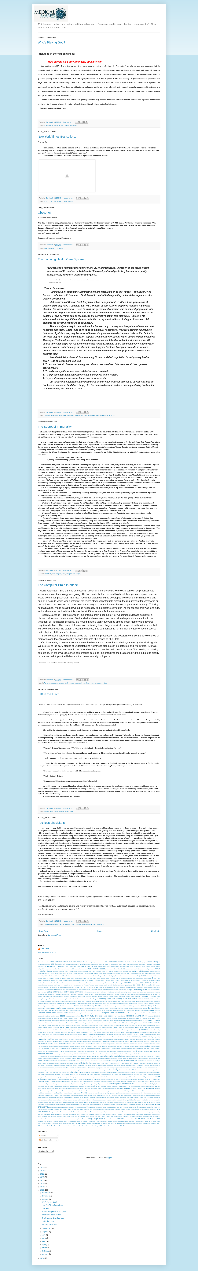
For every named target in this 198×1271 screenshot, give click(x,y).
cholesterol (53, 987)
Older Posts (155, 931)
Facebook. (82, 1018)
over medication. (155, 1072)
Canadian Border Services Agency (130, 980)
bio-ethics (157, 976)
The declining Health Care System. (61, 259)
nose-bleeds (85, 1070)
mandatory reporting (116, 1051)
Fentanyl (40, 1023)
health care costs (51, 1034)
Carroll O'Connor (155, 983)
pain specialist (123, 1074)
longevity (59, 574)
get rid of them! (125, 1027)
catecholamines (42, 985)
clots (51, 989)
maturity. (70, 1054)
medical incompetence (131, 1056)
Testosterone (72, 1114)
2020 (42, 1174)
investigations (88, 1046)
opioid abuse (74, 1072)
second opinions (78, 1100)
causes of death (52, 985)
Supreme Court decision (147, 1109)
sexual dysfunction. (108, 1102)
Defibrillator (48, 1001)
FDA (135, 1021)
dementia (61, 1001)
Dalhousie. (153, 996)
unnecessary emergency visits (90, 1121)
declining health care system (126, 999)
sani (145, 1097)
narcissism (43, 1067)
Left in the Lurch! (49, 694)
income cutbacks (155, 1041)
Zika (121, 1126)
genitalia (74, 1027)
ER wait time (42, 1016)
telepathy (157, 1112)
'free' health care (56, 962)
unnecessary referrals (106, 1121)
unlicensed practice (74, 1121)
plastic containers (63, 1086)
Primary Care (121, 1088)
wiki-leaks (48, 1126)
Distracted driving (146, 1006)
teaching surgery (149, 1112)
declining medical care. (66, 924)
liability (108, 1048)
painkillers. (130, 1074)
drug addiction (154, 1008)
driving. (145, 1008)
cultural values (130, 996)
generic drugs (47, 1027)
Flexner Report (96, 1023)
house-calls (139, 1039)
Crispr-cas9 (88, 996)
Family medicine (132, 1018)
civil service (48, 415)
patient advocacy (80, 1077)
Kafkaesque (156, 1046)
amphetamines (138, 969)
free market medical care (65, 1025)
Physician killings (51, 1084)
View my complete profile (47, 952)
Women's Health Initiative (81, 1126)
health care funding (120, 1034)
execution (150, 1016)
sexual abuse (98, 1102)
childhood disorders (43, 987)
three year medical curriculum (65, 1116)
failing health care (97, 1018)
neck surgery (110, 1067)
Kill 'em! (67, 1048)
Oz (74, 1074)
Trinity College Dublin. (95, 1119)
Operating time (57, 1072)
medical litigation (54, 1058)
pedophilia (85, 1079)
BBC (46, 976)
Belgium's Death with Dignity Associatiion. (110, 976)
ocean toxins (146, 1070)
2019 (42, 1177)
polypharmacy (123, 1086)
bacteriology (137, 973)
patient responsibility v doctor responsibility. (133, 1077)
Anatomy (152, 969)
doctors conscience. (86, 1008)
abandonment (48, 811)
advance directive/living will (106, 966)
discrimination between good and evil (112, 1006)
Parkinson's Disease (49, 1077)
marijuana (137, 1051)
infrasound (99, 1043)
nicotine (63, 1070)
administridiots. (63, 966)
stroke (151, 1107)
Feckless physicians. (52, 822)
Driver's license (109, 1008)
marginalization (126, 1051)
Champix (104, 985)
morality (75, 1065)
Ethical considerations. (52, 1016)
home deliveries (73, 1039)
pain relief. (115, 1074)
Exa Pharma (121, 1016)
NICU (67, 1070)
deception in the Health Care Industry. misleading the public (80, 999)
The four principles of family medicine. (111, 1114)
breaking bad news (48, 980)
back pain (130, 973)
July (44, 1235)
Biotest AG (58, 978)
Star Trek (119, 1107)
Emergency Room (79, 1013)
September (46, 1228)
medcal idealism (93, 1054)
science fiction (102, 683)
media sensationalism (104, 1054)
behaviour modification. (91, 976)
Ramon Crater (151, 1093)
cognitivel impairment (107, 989)
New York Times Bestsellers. (57, 136)
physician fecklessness (91, 415)
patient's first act (58, 1079)
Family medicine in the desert (146, 1018)
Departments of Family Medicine (131, 1001)
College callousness (120, 989)
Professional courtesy (85, 1091)
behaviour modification (77, 976)
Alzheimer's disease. (51, 683)
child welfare (156, 985)
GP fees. (80, 1030)
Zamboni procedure (114, 1126)
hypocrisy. (49, 1041)
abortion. (83, 964)
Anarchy (146, 969)
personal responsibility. (72, 1081)
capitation (127, 983)
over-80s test (42, 1074)
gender (96, 1025)
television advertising (44, 1114)
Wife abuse (41, 1126)
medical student (54, 1060)
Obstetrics (138, 1070)
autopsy (95, 973)
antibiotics (92, 971)
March (44, 1248)
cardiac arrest (144, 983)
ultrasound (155, 1119)
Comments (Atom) (54, 935)
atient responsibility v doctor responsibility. (50, 973)
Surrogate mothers (54, 1112)
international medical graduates (139, 1043)
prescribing (75, 1088)
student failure (67, 1109)
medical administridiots (54, 1056)
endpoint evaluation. (145, 1013)
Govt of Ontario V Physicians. (54, 248)
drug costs (41, 1010)
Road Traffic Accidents (70, 1097)
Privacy (129, 1088)
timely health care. (91, 1116)
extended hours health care (62, 1018)
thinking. (154, 1114)
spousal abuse (111, 1107)
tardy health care (122, 1112)
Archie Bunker (118, 971)
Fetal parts (62, 1023)
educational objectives (134, 1010)
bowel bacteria (101, 978)
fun (93, 1025)
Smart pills (119, 1104)
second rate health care (90, 1100)
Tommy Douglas (111, 1116)
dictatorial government (82, 924)
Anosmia (55, 971)
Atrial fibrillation (67, 973)
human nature (42, 1041)
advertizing (118, 966)
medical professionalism (131, 1058)
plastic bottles (54, 1086)
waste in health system (118, 1123)
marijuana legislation (45, 1054)
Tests (77, 1114)
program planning (108, 1091)
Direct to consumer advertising (84, 1006)
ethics (62, 1016)
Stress (139, 1107)
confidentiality (110, 994)
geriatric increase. (107, 1027)
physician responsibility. (90, 1084)
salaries (141, 1097)
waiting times (100, 1123)
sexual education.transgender (123, 1102)
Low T (97, 1051)
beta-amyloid (134, 976)
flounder (125, 1023)
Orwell (115, 1072)
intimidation (66, 1046)
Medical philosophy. (125, 1054)
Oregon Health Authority (97, 1072)
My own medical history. (129, 1065)
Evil (116, 1016)
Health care (135, 1032)
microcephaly (134, 1063)
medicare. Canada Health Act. (127, 1060)
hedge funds (94, 1037)
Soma (88, 1107)
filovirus (68, 1023)
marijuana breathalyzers (152, 1051)
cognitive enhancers (84, 989)
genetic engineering (64, 1027)
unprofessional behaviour (120, 1121)
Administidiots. (42, 966)
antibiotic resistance (82, 971)
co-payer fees (61, 989)
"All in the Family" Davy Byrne (138, 962)
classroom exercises (150, 987)
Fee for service (154, 1021)
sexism (86, 1102)
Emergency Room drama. (93, 1013)
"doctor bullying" (153, 962)
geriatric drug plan (95, 1027)
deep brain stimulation (82, 683)
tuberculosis (120, 1119)
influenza (93, 1043)
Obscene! (44, 212)
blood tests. (74, 978)
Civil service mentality (51, 924)
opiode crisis (65, 1072)
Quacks (84, 1093)
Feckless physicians (97, 924)
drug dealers (49, 1010)
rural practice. (111, 1097)
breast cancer (58, 980)
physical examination (114, 1081)
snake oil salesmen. (147, 1105)
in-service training (129, 1041)
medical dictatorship (92, 1056)
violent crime (67, 1123)
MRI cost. (88, 1065)
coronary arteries (58, 996)
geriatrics (116, 1027)
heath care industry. (69, 1037)
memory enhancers (60, 1063)
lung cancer (102, 1051)
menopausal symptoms (73, 1063)
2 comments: (67, 122)
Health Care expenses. (106, 1034)
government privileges (53, 1030)
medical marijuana (83, 1058)
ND (88, 1067)
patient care (69, 811)
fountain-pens (51, 1025)
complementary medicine (52, 994)
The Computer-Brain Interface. (58, 585)
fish (91, 1023)
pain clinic (101, 1074)
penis (103, 1079)
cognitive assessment (72, 989)
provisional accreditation (45, 1093)
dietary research (56, 1006)
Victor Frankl (49, 1123)
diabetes (119, 1003)
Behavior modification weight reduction (59, 976)
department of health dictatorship (89, 1001)
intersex (158, 1043)
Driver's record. (118, 1008)
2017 (42, 1184)
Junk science (143, 1046)
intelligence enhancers (122, 1043)
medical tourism (64, 1060)
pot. (159, 1086)
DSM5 (91, 1010)
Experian (50, 1018)
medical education (106, 1056)
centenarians (77, 985)
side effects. (90, 1104)
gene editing (133, 1025)
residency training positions (85, 1095)
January (45, 1254)
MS (93, 1065)
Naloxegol (153, 1065)
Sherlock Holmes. (50, 1104)
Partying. (79, 574)
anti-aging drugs (63, 971)
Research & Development (54, 1095)
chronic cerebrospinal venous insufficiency (110, 987)
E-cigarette (109, 1010)
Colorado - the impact (107, 992)
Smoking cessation (134, 1104)
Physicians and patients (139, 1084)
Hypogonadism (58, 1041)
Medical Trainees (74, 1060)
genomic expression (84, 1027)
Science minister (68, 1100)
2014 (42, 1258)
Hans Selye (49, 1032)
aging (39, 969)
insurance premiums (109, 1043)
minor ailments (46, 1065)
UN (159, 1119)
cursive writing (144, 996)
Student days (57, 1109)
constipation (148, 994)
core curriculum (47, 996)
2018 (42, 1180)
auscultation (88, 973)
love (64, 574)
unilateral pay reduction (107, 415)
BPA (115, 978)
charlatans (116, 985)
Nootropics (77, 1070)
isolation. (110, 1046)
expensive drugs (43, 1018)
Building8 (76, 980)
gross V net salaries (133, 1030)
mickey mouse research (122, 1063)
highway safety (155, 1037)
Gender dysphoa (104, 1025)
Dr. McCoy (101, 1008)
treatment (65, 1119)
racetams (135, 1093)
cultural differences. (119, 996)
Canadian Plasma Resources (60, 983)
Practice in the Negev (44, 1088)
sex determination (68, 1102)
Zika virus (126, 1126)
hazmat (78, 1032)
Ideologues (73, 1041)
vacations (131, 1121)
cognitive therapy (96, 989)
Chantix (110, 985)
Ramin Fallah (142, 1093)
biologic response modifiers (46, 978)
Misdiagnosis (55, 1065)
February (45, 1251)
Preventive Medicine (110, 1088)
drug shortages (70, 1010)
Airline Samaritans (47, 969)
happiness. (64, 1032)
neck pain (103, 1067)
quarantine (128, 1093)
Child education (147, 985)
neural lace (133, 1067)
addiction (149, 964)
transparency (156, 1116)
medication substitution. (145, 1060)
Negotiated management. (122, 1067)
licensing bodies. (142, 1048)
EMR (123, 1013)
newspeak (53, 1070)
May (44, 1241)
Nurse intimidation (94, 1070)
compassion (41, 994)
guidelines (143, 1030)
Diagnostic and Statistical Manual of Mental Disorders (144, 1003)
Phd (105, 1081)
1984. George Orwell (57, 964)
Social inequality (54, 1107)
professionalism (97, 1091)
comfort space (131, 992)
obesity (115, 1070)
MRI (83, 1065)
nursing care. (104, 1070)
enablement (128, 1013)
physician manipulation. (63, 1084)
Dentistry (74, 1001)
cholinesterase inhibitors (64, 987)
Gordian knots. (42, 1030)
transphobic (41, 1119)
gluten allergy (134, 1027)
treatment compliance (75, 1119)
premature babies (66, 1088)
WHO (158, 1123)
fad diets (88, 1018)
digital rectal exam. (67, 1006)
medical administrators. (139, 1054)
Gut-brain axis (151, 1030)
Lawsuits (83, 1048)
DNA (154, 1006)
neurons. (94, 683)
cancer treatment (80, 983)
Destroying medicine (50, 1003)
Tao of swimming (111, 1112)
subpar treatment (98, 1109)
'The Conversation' (111, 962)
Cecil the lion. (69, 985)
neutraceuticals (152, 1067)
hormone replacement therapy (101, 1039)
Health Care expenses (90, 1034)
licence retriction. (115, 1048)
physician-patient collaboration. (120, 1084)
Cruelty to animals (108, 996)
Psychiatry (59, 1093)
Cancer (72, 983)
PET (81, 1081)
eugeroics (69, 1016)
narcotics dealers (63, 1067)
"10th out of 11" (123, 962)
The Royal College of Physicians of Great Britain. (137, 1114)
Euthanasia (48, 125)
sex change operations (55, 1102)
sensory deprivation (142, 1100)
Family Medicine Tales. (70, 1020)
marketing (57, 1054)
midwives (142, 1063)
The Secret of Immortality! (55, 426)
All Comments (45, 1140)
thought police (52, 1116)
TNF (99, 1116)
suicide (114, 1109)
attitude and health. (78, 973)
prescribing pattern (84, 1088)
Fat (132, 1020)
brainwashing (148, 978)
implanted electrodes (116, 1041)
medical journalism (43, 1058)
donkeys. (94, 1008)
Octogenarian (70, 574)
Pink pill (152, 1084)
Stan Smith (45, 949)
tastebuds (130, 1112)
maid (108, 1051)
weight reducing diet (144, 1123)
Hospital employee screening (126, 1039)
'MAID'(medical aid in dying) (71, 962)
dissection (137, 1006)
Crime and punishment (70, 996)
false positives (122, 1018)
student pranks (88, 1109)
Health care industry (135, 1034)
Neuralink (139, 1067)
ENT (153, 1013)
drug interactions (60, 1010)
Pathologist (65, 1077)
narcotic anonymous (52, 1067)
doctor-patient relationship (54, 1008)
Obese (110, 1070)
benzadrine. (126, 976)
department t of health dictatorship (110, 1001)
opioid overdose (84, 1072)
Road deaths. (58, 1097)
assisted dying (127, 971)
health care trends (150, 1034)
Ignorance (79, 1041)
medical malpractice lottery (67, 1058)
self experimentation (110, 1100)
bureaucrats (82, 980)
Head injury (92, 1032)
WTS (100, 1126)
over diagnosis (145, 1072)
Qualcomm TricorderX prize (96, 1093)
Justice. (150, 1046)
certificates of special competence (92, 985)
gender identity (125, 1025)
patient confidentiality (101, 1077)
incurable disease (53, 1043)
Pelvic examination (95, 1079)
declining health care (59, 415)
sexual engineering (137, 1102)
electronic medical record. (65, 1013)
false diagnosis (112, 1018)
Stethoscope (126, 1107)
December (46, 1193)
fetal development (53, 1023)
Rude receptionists (101, 1097)
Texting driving (84, 1114)
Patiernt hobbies (68, 1079)
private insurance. (53, 1091)
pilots (148, 1084)
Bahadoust (152, 973)
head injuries (84, 1032)
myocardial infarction (143, 1065)
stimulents (133, 1107)
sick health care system (72, 1104)
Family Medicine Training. (85, 1020)
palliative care (138, 1074)
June (44, 1238)
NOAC (72, 1070)
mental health (96, 1063)
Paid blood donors (81, 1074)
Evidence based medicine (104, 1016)
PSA (54, 1093)
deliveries (55, 1001)
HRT (145, 1039)
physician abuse (126, 1081)
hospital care (114, 1039)
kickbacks (62, 1048)
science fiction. (57, 1100)
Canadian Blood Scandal (112, 980)
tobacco (103, 1116)
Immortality (47, 574)
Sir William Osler (107, 1104)
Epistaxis (157, 1013)
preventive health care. (97, 1088)
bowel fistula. (110, 978)
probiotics (69, 1091)
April (44, 1244)
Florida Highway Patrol (116, 1023)
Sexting (91, 1102)
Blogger (109, 1158)
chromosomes (93, 987)
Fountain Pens (42, 1025)
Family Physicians (115, 1020)
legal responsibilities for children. (96, 1048)
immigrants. (97, 1041)
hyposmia (66, 1041)
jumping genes (134, 1046)
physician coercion (137, 1081)
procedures (75, 1091)
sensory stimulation (154, 1100)
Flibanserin (105, 1023)
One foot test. (48, 1072)
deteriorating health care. (102, 1003)
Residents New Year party (119, 1095)
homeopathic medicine (85, 1039)
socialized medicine (74, 1107)
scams (154, 1097)
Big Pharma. (142, 976)
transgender (124, 1116)
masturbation (64, 1054)
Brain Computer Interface (124, 978)
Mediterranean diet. (48, 1063)
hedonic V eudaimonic (105, 1037)
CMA (55, 990)
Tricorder (84, 1119)
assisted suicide (138, 971)
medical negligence (105, 1058)
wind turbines (69, 1126)
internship (152, 1043)
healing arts (101, 1032)
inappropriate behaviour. (142, 1041)
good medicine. (155, 1027)
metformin (112, 1063)
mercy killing (104, 1063)
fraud (56, 1025)
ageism (158, 966)
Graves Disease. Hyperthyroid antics (94, 1030)
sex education (79, 1102)
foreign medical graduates (151, 1023)
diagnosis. (125, 1003)
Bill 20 (148, 976)
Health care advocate (146, 1032)
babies (100, 973)
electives (157, 1010)
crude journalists (67, 201)
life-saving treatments (52, 1051)
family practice (126, 1020)
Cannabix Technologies (116, 983)
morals (80, 1065)
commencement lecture (144, 992)
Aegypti (124, 966)
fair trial (105, 1018)
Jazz (53, 574)
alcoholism (61, 969)
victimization (41, 1123)
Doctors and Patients (73, 1008)
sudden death (107, 1109)
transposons (48, 1119)
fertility (45, 1023)
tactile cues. (86, 1112)
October (45, 1199)
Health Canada (126, 1032)
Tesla (66, 1114)
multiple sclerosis (115, 1065)
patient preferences (113, 1077)
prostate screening (154, 1091)
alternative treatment (81, 969)
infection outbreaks (72, 1043)
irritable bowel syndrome (100, 1046)
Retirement (154, 1095)
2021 (42, 1171)
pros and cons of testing (121, 1091)
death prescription (56, 999)
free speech (76, 1025)
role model (80, 1097)
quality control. (120, 1093)
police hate (77, 1086)
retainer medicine (146, 1095)
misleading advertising (65, 1065)
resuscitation (136, 1095)
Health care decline (63, 1034)
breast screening (68, 980)
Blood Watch (82, 978)
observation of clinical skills (127, 1070)
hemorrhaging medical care (141, 1037)
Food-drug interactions (135, 1023)
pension (124, 1079)
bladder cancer (66, 978)
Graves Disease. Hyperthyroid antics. (116, 1030)
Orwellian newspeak (135, 1072)
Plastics (71, 1086)
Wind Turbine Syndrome (58, 1126)
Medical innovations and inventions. (149, 1056)
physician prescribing (77, 1084)
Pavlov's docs (77, 1079)
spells (104, 1107)
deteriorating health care (87, 1003)
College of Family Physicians (136, 990)
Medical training (84, 1060)
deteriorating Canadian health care (68, 1003)
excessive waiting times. (136, 1016)
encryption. (136, 1013)
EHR (152, 1010)
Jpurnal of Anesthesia (123, 1046)
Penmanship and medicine (114, 1079)
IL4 (84, 1041)
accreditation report (116, 964)
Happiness (57, 1032)
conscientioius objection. (122, 994)
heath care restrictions (83, 1037)
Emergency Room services (111, 1013)
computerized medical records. (84, 994)
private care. (141, 1088)
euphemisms (76, 1016)
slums (113, 1104)
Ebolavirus (120, 1010)
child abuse (137, 985)
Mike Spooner (149, 1063)
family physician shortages (101, 1020)
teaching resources (138, 1112)
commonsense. (59, 811)
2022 (42, 1168)
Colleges (86, 992)
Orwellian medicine (123, 1072)
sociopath (83, 1107)
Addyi (154, 964)
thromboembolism (80, 1116)
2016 (42, 1187)
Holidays (65, 1039)
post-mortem (150, 1086)
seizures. (101, 1100)
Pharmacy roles (99, 1081)
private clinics (151, 1088)
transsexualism (57, 1119)
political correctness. (99, 1086)
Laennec (72, 1048)
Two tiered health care (140, 1118)
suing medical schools (123, 1109)
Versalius (153, 1121)
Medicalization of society (97, 1060)
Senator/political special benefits (126, 1100)
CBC (58, 985)
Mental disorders (86, 1063)
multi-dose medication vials (102, 1065)
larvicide (77, 1048)
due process (97, 1010)
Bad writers (57, 201)
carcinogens (135, 983)
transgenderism (147, 1116)
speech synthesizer (97, 1107)
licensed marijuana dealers (129, 1048)
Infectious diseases (84, 1043)
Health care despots (76, 1034)
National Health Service (76, 1067)
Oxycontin (69, 1074)
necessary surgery (94, 1067)
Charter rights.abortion (126, 985)
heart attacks (59, 1037)
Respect (129, 1095)
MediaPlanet (115, 1054)
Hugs (148, 1039)
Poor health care (133, 1086)
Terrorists (61, 1114)
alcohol (55, 969)
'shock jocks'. (48, 201)
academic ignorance (92, 964)
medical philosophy (116, 1058)
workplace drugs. (94, 1126)
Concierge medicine (100, 994)
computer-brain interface (66, 683)
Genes (55, 1027)
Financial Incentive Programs (80, 1023)
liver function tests (70, 1051)
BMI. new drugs (91, 978)
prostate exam (144, 1091)
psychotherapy (68, 1093)
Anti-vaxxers (72, 971)
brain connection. (138, 978)
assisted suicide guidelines (152, 971)
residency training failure (69, 1095)
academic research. (104, 964)
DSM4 (87, 1010)
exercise (157, 1016)
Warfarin (107, 1123)
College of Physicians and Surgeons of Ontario (65, 992)
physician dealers (148, 1081)
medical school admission (147, 1058)
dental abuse (68, 1001)
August (45, 1232)
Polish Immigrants (86, 1086)
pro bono (62, 1091)
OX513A (63, 1074)
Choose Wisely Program (80, 987)
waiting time (91, 1123)
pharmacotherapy (88, 1081)
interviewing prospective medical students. (50, 1046)
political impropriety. (112, 1086)
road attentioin (50, 1097)
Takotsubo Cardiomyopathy (98, 1112)
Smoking (125, 1104)
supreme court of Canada (60, 125)
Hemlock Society (126, 1037)
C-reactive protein (99, 980)
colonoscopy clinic (94, 992)
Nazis (84, 1067)
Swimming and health (66, 1112)
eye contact (74, 1018)
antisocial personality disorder (104, 971)
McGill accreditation (80, 1054)
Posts (42, 1136)
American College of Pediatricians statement (120, 969)
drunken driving (79, 1010)
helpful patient (116, 1037)
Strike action (145, 1107)
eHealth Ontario (146, 1010)
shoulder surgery (60, 1104)
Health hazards (50, 1037)
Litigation (62, 1051)
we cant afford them (132, 1123)
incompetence (42, 1043)
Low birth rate (90, 1051)
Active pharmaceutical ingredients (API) (134, 964)
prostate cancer (134, 1091)
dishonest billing (129, 1006)
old (159, 1070)
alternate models (69, 969)
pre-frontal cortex (56, 1088)
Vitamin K (74, 1123)
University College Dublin (60, 1121)
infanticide (62, 1043)
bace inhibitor (107, 973)
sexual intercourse (150, 1102)
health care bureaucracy (75, 415)
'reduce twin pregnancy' (88, 962)
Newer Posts (43, 931)
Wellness (153, 1123)
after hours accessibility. (134, 966)
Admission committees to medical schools (83, 966)
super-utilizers (135, 1109)
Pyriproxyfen (76, 1093)
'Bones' (40, 962)
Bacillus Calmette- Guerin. (119, 973)
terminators (73, 125)
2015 (42, 1190)
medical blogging (67, 1056)
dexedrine (113, 1003)
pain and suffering (92, 1074)
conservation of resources (137, 994)
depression (145, 1001)
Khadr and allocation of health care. (48, 1048)
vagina (142, 1121)
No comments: (68, 198)
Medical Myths (94, 1058)
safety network (134, 1097)
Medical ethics (119, 1056)
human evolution (155, 1039)
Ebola (115, 1010)
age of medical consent (149, 966)
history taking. (59, 1039)
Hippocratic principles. (46, 1039)
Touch (118, 1116)
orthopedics (109, 1072)
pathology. (72, 1077)
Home (99, 931)
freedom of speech (86, 1025)
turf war (127, 1119)
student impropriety (77, 1109)
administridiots (52, 966)
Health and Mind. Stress (112, 1032)
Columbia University (121, 992)
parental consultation (149, 1074)
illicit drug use (89, 1041)
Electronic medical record (47, 1013)
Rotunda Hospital (89, 1097)
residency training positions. (102, 1095)
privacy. (134, 1088)
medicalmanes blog (111, 1060)
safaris (117, 1097)
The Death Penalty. (94, 1114)
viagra (158, 1121)
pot (156, 1086)
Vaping (147, 1121)
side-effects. (97, 1104)
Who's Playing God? (51, 42)
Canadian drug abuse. (147, 980)
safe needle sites (125, 1097)
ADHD (158, 964)
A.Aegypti (68, 964)
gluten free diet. (145, 1027)
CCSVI (63, 985)
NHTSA (58, 1070)
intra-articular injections (77, 1046)
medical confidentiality (79, 1056)
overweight (57, 1074)
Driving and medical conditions (133, 1008)
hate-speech (71, 1032)
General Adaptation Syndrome (146, 1025)
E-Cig (103, 1010)
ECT (125, 1010)
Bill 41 (152, 976)
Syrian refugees (77, 1112)
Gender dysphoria (114, 1025)
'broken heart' (46, 962)
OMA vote (41, 1072)
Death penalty (46, 999)
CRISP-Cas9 (81, 996)
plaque (47, 1086)
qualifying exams (110, 1093)
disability (98, 1006)
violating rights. (57, 1123)
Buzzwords (90, 980)
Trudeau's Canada (109, 1119)
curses (137, 996)
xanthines (105, 1126)
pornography (142, 1086)
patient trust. (150, 1077)
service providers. (43, 1102)
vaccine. (137, 1121)
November (46, 1196)
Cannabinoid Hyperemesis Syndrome (97, 983)
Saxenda (149, 1097)
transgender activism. (136, 1116)
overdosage (49, 1074)
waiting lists (82, 1123)
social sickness (63, 1107)
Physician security (103, 1084)
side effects (83, 1104)
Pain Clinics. (108, 1074)
